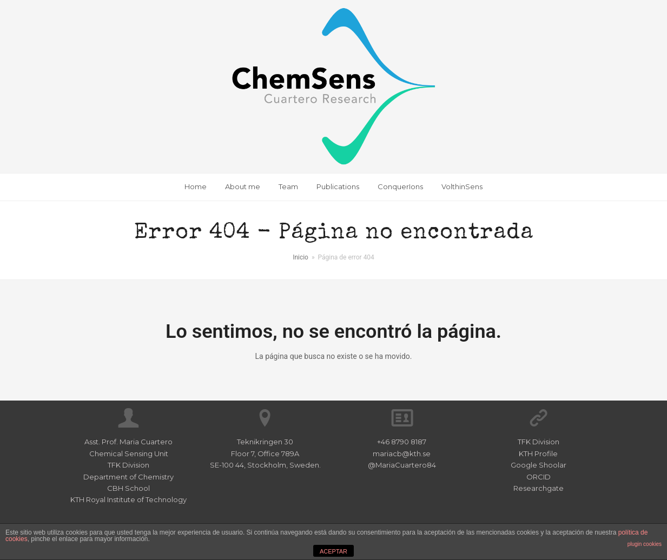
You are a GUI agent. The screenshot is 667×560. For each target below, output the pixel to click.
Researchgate (538, 488)
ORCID (538, 476)
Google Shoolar (538, 465)
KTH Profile (538, 453)
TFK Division (538, 441)
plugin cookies (645, 544)
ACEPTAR (333, 551)
